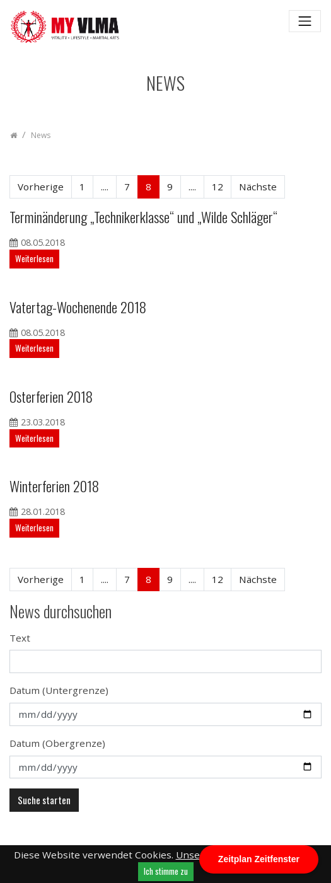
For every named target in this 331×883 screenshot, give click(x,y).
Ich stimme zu (166, 871)
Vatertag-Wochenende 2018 (77, 306)
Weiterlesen (34, 258)
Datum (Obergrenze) (57, 743)
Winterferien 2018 (54, 485)
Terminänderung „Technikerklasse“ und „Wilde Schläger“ (143, 216)
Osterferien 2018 (51, 396)
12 (217, 186)
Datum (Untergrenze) (58, 690)
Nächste (258, 186)
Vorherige (41, 186)
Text (19, 638)
